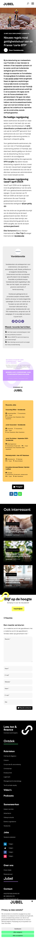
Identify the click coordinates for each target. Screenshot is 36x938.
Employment (8, 773)
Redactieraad (8, 874)
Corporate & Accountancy (12, 524)
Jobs (6, 832)
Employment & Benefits (21, 33)
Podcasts (9, 795)
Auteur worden (9, 809)
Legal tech (7, 777)
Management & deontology (12, 781)
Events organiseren (10, 821)
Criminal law (8, 768)
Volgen (11, 844)
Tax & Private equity (11, 574)
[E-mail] (16, 321)
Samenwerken (11, 804)
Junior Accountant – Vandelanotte (15, 425)
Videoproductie (9, 817)
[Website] (13, 321)
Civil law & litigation (10, 756)
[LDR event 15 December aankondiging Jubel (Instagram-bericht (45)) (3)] (18, 394)
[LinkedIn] (19, 321)
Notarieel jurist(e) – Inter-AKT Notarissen (17, 455)
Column (6, 760)
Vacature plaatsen (9, 837)
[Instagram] (22, 321)
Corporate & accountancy (12, 764)
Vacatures (7, 826)
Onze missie (7, 870)
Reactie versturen (25, 708)
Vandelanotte (18, 50)
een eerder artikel (11, 79)
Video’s (8, 790)
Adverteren (7, 813)
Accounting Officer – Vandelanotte (15, 410)
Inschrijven (18, 609)
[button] (32, 2)
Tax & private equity (10, 785)
